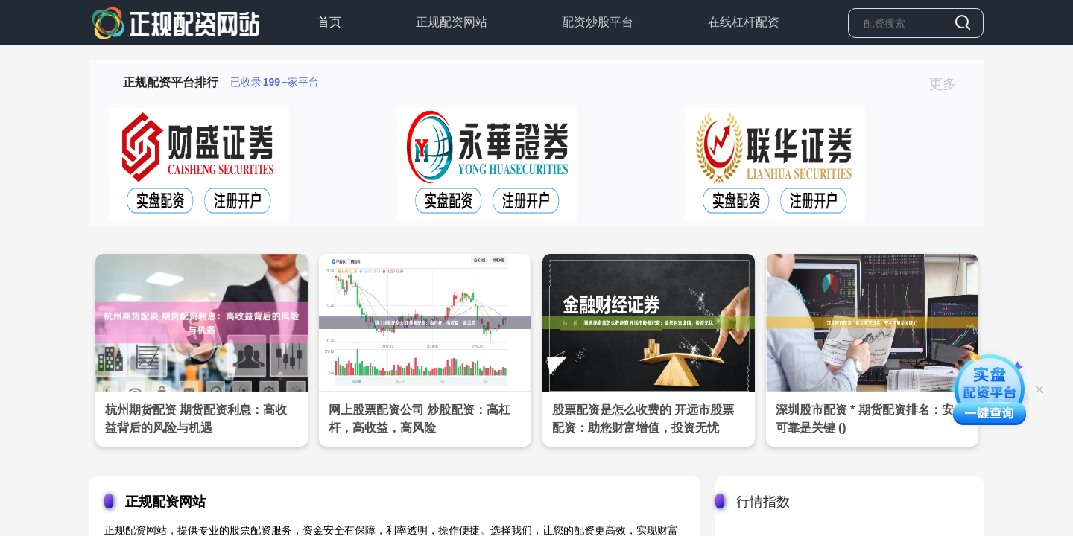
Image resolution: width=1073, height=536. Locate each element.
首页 (329, 22)
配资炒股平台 (597, 22)
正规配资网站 (451, 22)
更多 (949, 84)
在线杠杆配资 (743, 22)
